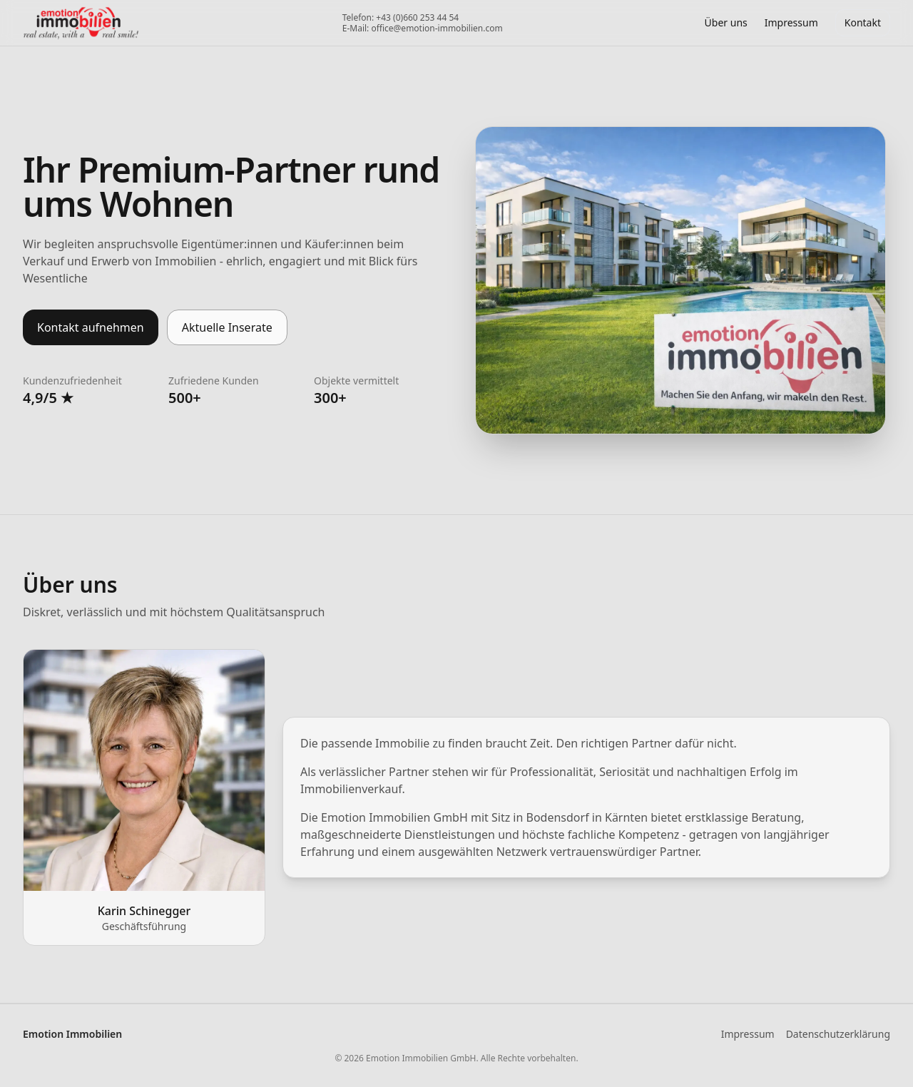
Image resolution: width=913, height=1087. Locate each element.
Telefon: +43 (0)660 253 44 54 (400, 17)
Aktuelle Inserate (227, 327)
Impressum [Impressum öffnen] (791, 22)
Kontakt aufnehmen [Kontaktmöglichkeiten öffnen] (90, 327)
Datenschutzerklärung (838, 1034)
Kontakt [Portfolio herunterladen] (863, 22)
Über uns (726, 22)
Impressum (748, 1034)
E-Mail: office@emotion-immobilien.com (422, 28)
